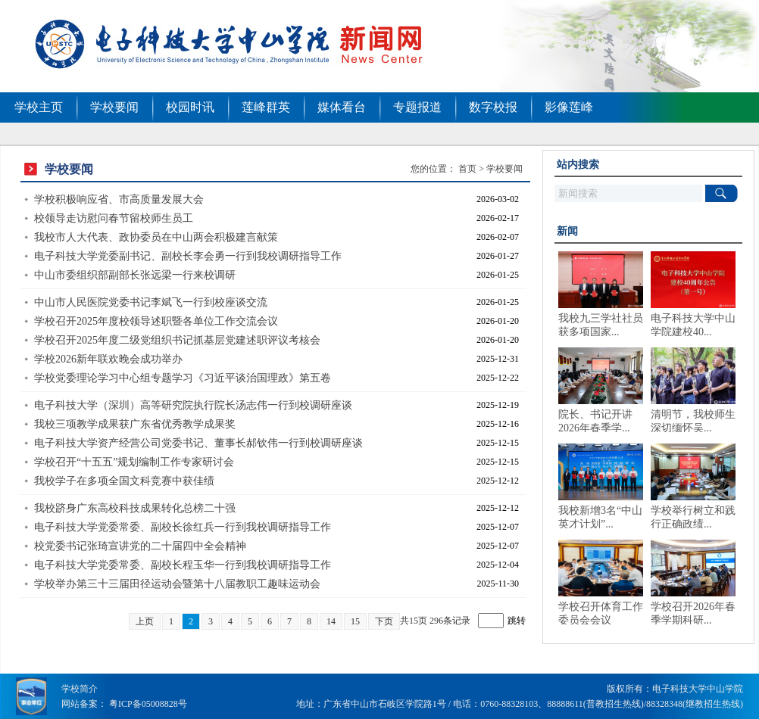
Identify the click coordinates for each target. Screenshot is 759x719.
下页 (384, 621)
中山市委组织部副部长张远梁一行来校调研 (135, 275)
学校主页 (38, 107)
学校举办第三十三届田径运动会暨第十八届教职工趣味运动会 (177, 584)
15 (355, 621)
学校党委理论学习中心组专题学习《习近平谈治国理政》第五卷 (182, 378)
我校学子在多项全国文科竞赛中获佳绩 (124, 481)
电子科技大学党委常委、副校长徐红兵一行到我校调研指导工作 (182, 527)
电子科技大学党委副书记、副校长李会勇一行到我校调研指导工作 (188, 256)
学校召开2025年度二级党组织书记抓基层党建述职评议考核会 (177, 340)
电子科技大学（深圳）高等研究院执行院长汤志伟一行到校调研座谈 (193, 405)
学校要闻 (114, 107)
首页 (467, 168)
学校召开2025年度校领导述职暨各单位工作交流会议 (156, 321)
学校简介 (79, 688)
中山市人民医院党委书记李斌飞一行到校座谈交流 (150, 302)
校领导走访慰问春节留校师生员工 (113, 218)
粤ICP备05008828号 (148, 704)
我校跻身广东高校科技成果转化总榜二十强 (135, 508)
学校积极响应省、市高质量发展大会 (119, 199)
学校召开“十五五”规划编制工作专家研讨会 (134, 462)
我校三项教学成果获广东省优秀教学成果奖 (135, 424)
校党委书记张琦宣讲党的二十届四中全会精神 (140, 546)
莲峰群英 (266, 107)
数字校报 (493, 107)
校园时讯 (190, 107)
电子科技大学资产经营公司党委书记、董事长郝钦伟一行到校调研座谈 (198, 443)
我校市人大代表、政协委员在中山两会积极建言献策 (156, 237)
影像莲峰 (569, 107)
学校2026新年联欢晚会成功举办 (108, 359)
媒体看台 (341, 107)
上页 (145, 621)
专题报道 (417, 107)
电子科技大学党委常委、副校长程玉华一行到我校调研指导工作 (182, 565)
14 (331, 621)
